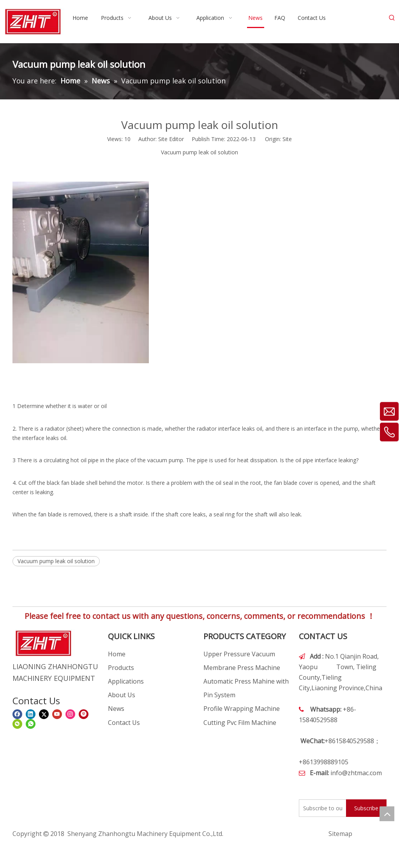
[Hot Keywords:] (392, 18)
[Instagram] (70, 714)
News (116, 708)
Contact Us (124, 722)
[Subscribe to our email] (321, 808)
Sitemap (340, 833)
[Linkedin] (30, 714)
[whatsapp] (30, 724)
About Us (121, 695)
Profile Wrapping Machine (241, 708)
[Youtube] (57, 714)
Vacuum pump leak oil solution (56, 561)
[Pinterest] (83, 714)
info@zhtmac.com (356, 773)
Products (121, 667)
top (387, 813)
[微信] (17, 724)
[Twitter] (44, 714)
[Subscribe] (366, 808)
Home (116, 654)
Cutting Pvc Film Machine (239, 722)
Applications (126, 681)
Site (287, 139)
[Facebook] (17, 714)
